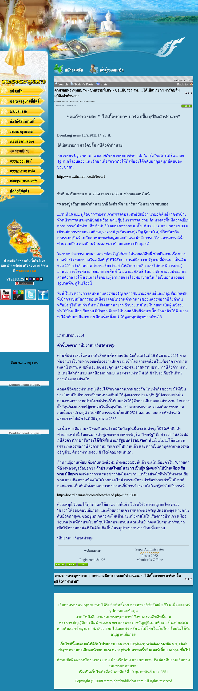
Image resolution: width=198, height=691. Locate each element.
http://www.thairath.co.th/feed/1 (81, 176)
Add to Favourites (87, 101)
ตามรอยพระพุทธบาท (70, 90)
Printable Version (61, 101)
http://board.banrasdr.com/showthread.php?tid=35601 (97, 495)
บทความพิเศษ (100, 90)
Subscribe (74, 101)
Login (189, 80)
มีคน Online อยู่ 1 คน (24, 363)
